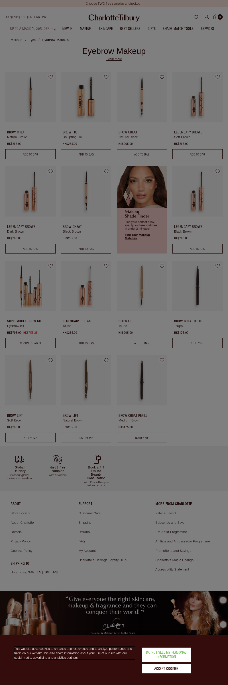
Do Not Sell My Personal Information (166, 654)
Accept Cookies (166, 669)
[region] (114, 660)
